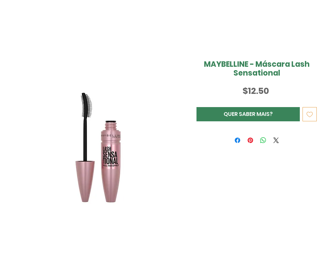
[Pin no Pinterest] (250, 140)
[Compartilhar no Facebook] (237, 140)
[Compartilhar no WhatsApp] (263, 140)
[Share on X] (276, 140)
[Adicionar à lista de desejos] (310, 114)
